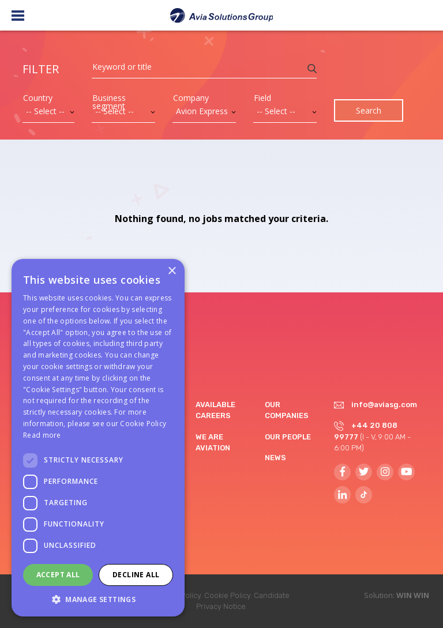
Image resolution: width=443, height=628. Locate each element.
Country (37, 98)
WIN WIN (412, 595)
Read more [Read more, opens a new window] (42, 435)
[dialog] (98, 437)
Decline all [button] (135, 575)
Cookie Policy (227, 595)
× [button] (171, 271)
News (275, 457)
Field (262, 98)
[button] (98, 599)
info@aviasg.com (384, 404)
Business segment (109, 102)
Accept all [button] (58, 575)
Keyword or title (122, 67)
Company (191, 98)
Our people (288, 437)
